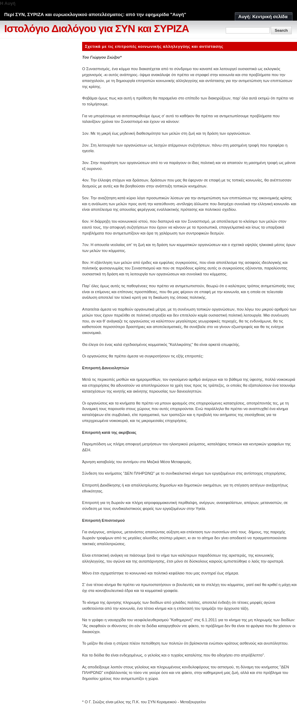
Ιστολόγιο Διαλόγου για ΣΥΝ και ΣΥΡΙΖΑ (96, 28)
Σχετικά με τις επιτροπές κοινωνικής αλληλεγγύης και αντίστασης (154, 46)
